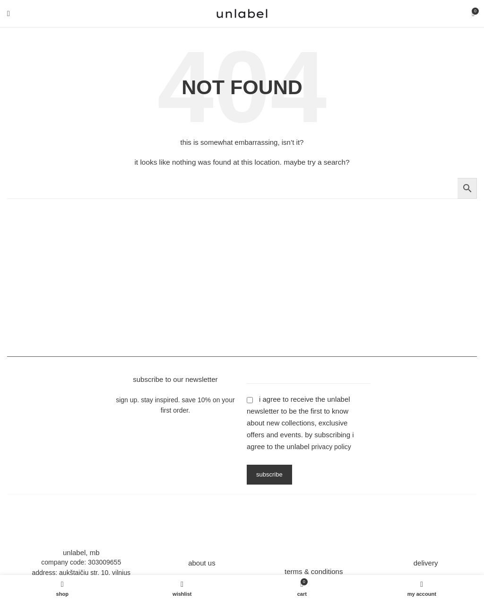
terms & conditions (314, 571)
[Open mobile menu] (8, 13)
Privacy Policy (331, 447)
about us (202, 563)
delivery (426, 563)
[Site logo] (242, 13)
